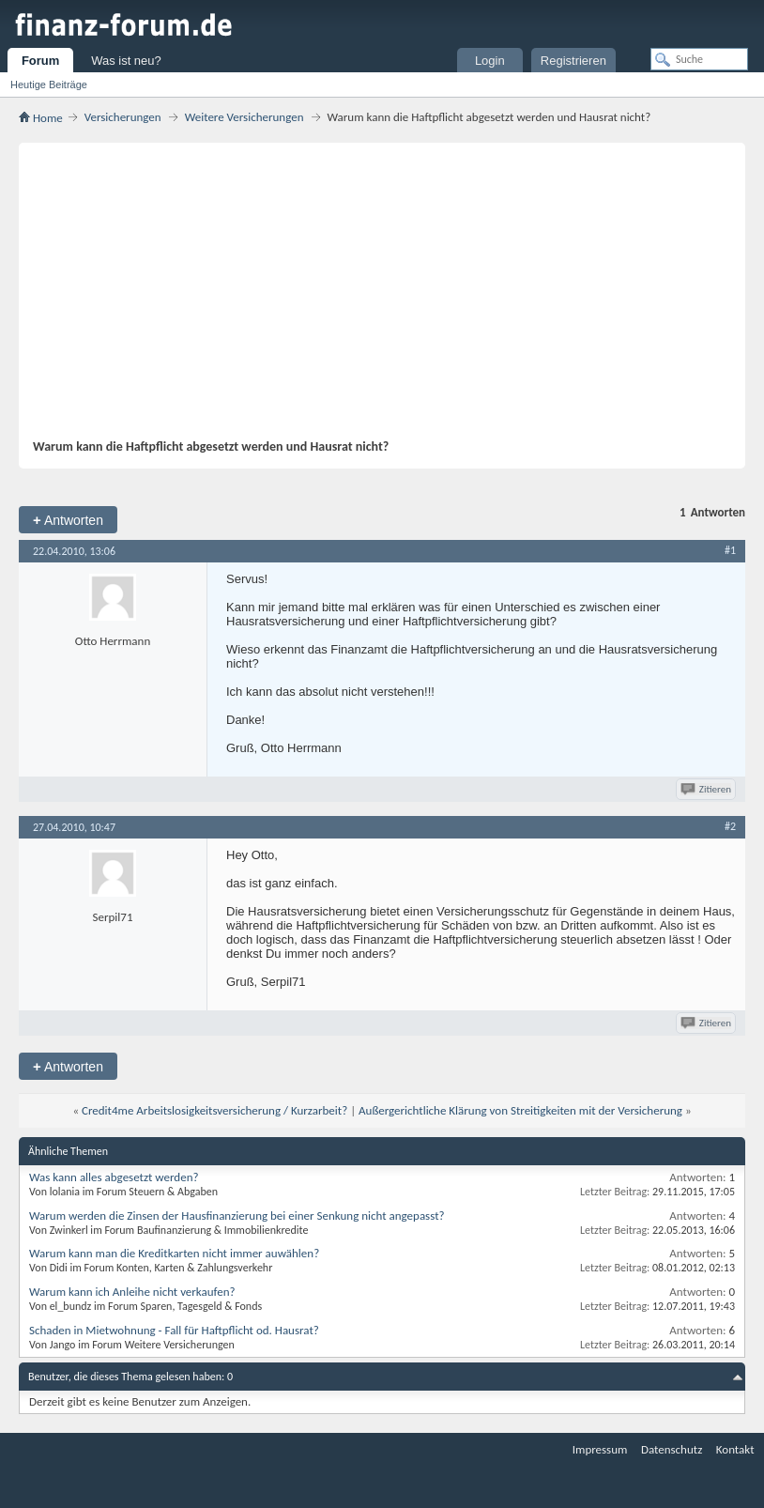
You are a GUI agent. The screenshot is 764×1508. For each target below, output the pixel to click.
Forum (40, 61)
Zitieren (707, 789)
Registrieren (573, 61)
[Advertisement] (372, 297)
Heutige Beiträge (48, 84)
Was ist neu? (126, 61)
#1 (730, 550)
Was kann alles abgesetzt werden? (114, 1177)
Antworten (68, 520)
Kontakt (735, 1449)
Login (490, 61)
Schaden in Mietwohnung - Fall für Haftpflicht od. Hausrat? (174, 1330)
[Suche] (699, 59)
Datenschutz (671, 1449)
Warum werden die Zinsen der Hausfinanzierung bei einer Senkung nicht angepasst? (237, 1215)
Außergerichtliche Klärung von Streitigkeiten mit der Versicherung (520, 1110)
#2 (730, 826)
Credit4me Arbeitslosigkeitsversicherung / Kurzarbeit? (214, 1110)
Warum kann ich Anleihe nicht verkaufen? (132, 1292)
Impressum (600, 1449)
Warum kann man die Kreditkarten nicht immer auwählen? (174, 1253)
